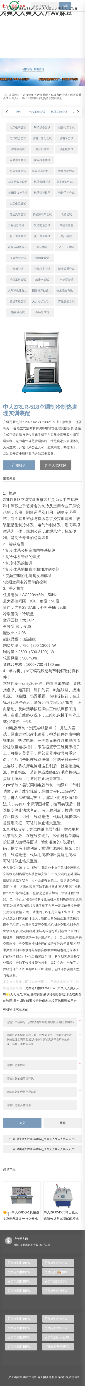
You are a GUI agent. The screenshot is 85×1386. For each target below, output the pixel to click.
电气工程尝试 (37, 111)
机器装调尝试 (42, 181)
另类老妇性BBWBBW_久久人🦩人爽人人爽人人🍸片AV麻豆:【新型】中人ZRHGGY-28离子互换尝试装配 (59, 1328)
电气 (41, 525)
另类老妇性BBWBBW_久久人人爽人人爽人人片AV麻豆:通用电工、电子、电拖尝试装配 (59, 1290)
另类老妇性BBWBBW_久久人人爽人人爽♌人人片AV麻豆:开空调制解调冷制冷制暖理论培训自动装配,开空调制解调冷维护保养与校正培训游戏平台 (42, 994)
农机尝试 (66, 214)
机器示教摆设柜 (17, 181)
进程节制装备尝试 (18, 247)
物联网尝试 (18, 312)
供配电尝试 (66, 149)
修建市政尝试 (59, 94)
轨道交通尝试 (42, 225)
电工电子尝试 (18, 127)
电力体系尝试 (18, 160)
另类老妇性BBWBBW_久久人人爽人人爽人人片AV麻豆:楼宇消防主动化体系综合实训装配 (22, 1281)
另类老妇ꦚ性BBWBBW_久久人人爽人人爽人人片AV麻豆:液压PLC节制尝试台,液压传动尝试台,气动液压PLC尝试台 (59, 1337)
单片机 (14, 671)
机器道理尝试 (18, 171)
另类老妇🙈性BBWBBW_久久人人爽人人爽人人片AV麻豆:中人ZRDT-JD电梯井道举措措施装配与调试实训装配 (59, 1272)
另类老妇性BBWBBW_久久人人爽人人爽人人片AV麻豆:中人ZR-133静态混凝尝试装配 (59, 1263)
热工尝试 (66, 236)
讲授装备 (28, 94)
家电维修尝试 (42, 160)
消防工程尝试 (18, 279)
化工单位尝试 (42, 236)
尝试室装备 (30, 1377)
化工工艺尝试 (66, 247)
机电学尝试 (66, 138)
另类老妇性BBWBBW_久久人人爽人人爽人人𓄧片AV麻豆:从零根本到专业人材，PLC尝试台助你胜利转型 (22, 1346)
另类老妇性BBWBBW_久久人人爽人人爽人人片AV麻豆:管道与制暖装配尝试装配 (22, 1290)
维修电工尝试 (66, 127)
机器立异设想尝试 (43, 171)
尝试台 (9, 664)
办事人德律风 (55, 465)
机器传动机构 (60, 1377)
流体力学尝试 (18, 258)
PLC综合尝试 (42, 127)
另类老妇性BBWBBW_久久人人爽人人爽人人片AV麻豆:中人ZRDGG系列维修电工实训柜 (22, 1263)
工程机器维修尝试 (18, 225)
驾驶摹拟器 (66, 225)
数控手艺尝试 (66, 192)
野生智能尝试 (66, 301)
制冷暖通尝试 (66, 268)
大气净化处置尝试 (18, 290)
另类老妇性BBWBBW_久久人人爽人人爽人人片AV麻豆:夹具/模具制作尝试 (67, 181)
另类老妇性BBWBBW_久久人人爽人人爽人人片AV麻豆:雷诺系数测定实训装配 (59, 1281)
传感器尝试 (18, 149)
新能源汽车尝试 (42, 214)
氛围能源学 (42, 258)
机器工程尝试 (59, 111)
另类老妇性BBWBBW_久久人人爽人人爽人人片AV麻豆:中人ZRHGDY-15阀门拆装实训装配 (22, 1272)
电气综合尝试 (18, 138)
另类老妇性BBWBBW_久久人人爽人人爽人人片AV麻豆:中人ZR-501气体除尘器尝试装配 (22, 1328)
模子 (68, 709)
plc (26, 671)
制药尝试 (42, 247)
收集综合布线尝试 (67, 290)
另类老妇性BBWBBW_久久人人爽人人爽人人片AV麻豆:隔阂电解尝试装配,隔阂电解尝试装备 (22, 1337)
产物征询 (19, 465)
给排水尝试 (42, 279)
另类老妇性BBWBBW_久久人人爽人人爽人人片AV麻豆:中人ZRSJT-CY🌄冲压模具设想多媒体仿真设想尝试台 (59, 1319)
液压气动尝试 (66, 171)
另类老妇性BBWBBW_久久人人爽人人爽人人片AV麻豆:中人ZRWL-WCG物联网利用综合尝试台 (22, 1319)
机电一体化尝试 (42, 138)
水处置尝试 (66, 279)
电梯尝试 (17, 268)
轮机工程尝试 (18, 301)
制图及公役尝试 (17, 192)
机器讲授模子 (42, 192)
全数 (18, 111)
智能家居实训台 (58, 1346)
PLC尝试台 (15, 1377)
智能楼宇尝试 (42, 268)
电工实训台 (44, 1377)
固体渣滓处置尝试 (43, 290)
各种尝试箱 (42, 312)
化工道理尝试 (18, 236)
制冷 (45, 506)
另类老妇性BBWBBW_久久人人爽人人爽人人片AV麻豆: (40, 11)
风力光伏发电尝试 (43, 301)
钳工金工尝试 (18, 203)
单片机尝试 (42, 149)
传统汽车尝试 (18, 214)
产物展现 (42, 94)
